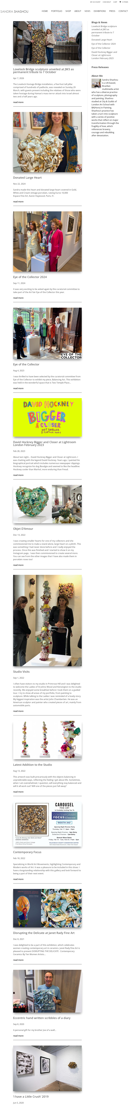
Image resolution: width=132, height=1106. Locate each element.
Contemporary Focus (27, 852)
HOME (45, 11)
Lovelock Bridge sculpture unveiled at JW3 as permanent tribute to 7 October (43, 70)
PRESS (112, 11)
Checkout (107, 2)
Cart (115, 2)
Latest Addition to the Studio (32, 765)
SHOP (68, 11)
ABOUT (77, 11)
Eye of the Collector (26, 364)
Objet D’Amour (23, 529)
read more (18, 102)
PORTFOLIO (56, 11)
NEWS (87, 11)
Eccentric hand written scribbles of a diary (41, 1018)
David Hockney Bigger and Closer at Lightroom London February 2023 (44, 443)
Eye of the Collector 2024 (30, 277)
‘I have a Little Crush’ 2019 (31, 1096)
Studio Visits (21, 671)
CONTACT (123, 11)
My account (95, 2)
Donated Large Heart (27, 177)
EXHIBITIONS (100, 11)
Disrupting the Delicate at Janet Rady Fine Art (44, 933)
